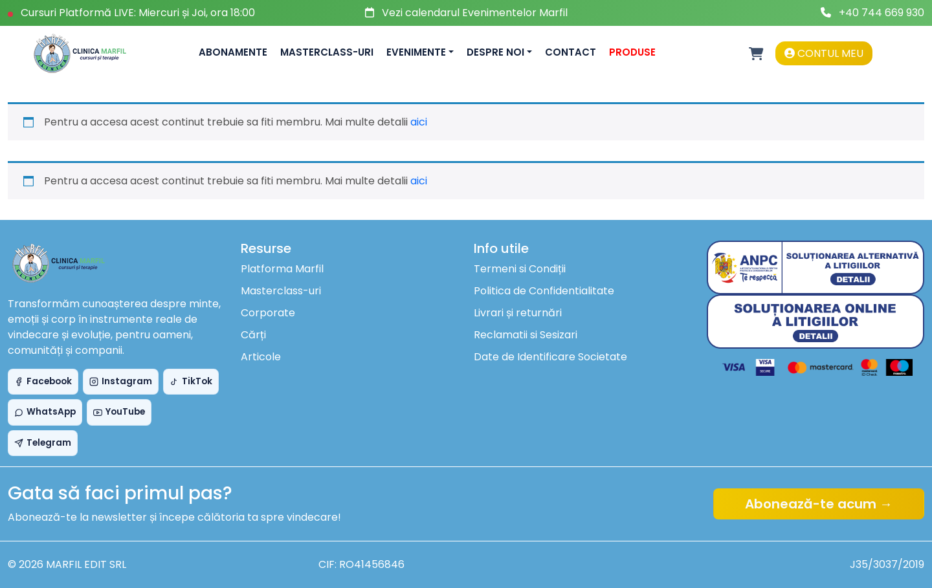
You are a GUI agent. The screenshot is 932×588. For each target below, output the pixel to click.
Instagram (120, 381)
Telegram (42, 443)
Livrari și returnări (518, 312)
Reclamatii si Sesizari (525, 334)
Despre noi (495, 52)
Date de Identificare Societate (550, 356)
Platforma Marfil (282, 268)
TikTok (191, 381)
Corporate (268, 312)
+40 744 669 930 (881, 12)
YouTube (119, 412)
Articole (261, 356)
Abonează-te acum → (819, 504)
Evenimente (416, 52)
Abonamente (233, 52)
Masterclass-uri (326, 52)
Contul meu (823, 53)
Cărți (253, 334)
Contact (570, 52)
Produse (632, 52)
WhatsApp (45, 412)
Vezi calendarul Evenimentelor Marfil (475, 12)
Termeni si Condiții (520, 268)
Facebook (43, 381)
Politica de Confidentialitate (544, 290)
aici (418, 121)
